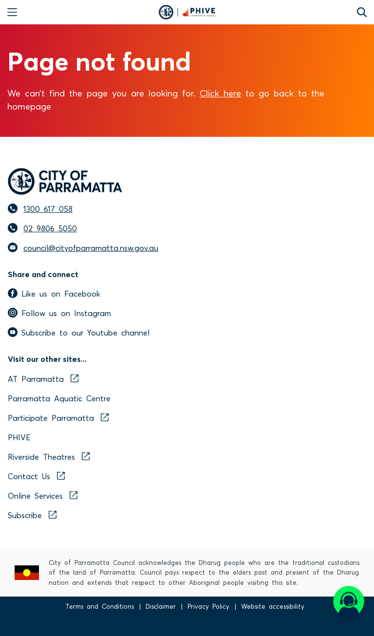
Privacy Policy (208, 606)
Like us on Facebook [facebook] (54, 293)
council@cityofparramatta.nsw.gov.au (90, 247)
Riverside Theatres (49, 456)
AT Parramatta (43, 378)
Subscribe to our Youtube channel (79, 332)
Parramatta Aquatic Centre (59, 398)
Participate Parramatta (58, 417)
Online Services (42, 495)
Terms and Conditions (99, 606)
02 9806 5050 (50, 228)
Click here (220, 92)
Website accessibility (272, 606)
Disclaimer (161, 606)
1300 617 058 (48, 208)
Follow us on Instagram (59, 313)
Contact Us (36, 476)
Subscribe (32, 515)
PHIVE (19, 437)
